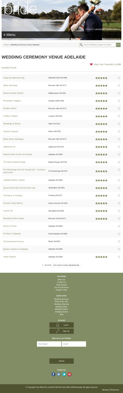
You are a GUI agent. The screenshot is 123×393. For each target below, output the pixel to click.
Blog (61, 314)
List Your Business (61, 287)
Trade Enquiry (61, 285)
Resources (114, 390)
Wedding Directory (61, 299)
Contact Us (61, 282)
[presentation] (19, 351)
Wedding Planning (61, 304)
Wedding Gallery (61, 309)
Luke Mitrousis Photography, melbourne (107, 29)
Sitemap (105, 390)
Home (6, 45)
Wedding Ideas (61, 307)
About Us (61, 280)
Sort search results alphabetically (66, 265)
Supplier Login (61, 290)
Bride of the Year (61, 301)
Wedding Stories (61, 312)
